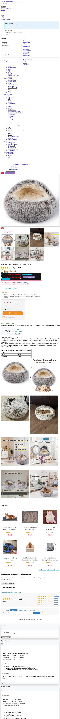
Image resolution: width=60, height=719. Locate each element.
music (9, 66)
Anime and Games (13, 85)
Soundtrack (11, 86)
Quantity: (5, 632)
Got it (2, 683)
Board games (11, 103)
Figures (10, 108)
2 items (56, 600)
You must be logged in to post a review (11, 592)
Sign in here (26, 42)
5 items (56, 598)
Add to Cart (12, 313)
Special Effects (12, 67)
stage (9, 70)
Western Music (12, 81)
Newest (13, 610)
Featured (4, 52)
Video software (27, 59)
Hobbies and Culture (13, 75)
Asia (9, 92)
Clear (43, 613)
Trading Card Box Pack (14, 111)
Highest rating (22, 610)
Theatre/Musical (12, 88)
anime (25, 61)
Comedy (10, 74)
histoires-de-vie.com (8, 1)
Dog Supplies (18, 331)
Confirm (9, 637)
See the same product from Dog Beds (49, 570)
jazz (9, 89)
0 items (56, 604)
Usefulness (32, 610)
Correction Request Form (8, 583)
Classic (10, 83)
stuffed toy (11, 97)
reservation (5, 49)
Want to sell (5, 55)
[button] (30, 17)
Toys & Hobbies (8, 94)
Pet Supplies (5, 61)
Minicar (10, 102)
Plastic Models (12, 110)
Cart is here (26, 46)
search (3, 6)
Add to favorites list (8, 317)
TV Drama (26, 64)
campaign (4, 42)
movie (25, 63)
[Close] (2, 628)
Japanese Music (12, 80)
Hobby (9, 106)
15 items (56, 596)
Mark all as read (5, 19)
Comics (10, 174)
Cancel (3, 637)
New (17, 274)
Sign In (3, 10)
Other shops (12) (10, 288)
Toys (9, 95)
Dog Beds (17, 333)
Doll (9, 99)
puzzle (9, 100)
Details (25, 282)
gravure (10, 77)
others (9, 69)
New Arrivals (6, 45)
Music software (8, 78)
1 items (56, 602)
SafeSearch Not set (6, 8)
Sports (9, 72)
